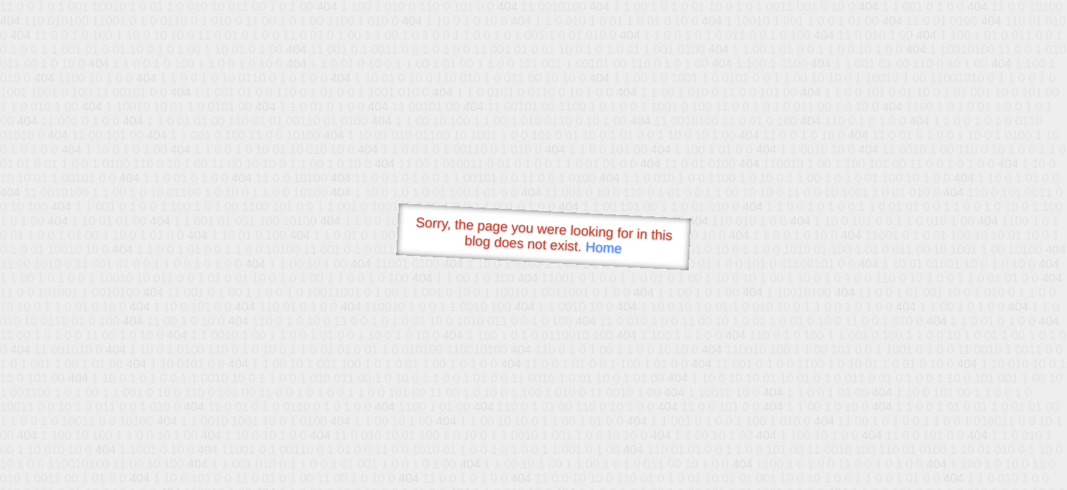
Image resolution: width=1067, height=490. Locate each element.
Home (603, 247)
